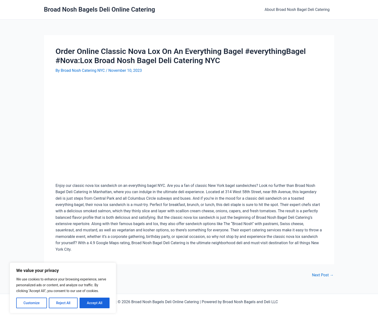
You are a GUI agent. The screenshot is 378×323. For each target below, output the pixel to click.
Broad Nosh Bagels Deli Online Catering (99, 9)
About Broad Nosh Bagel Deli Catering (297, 9)
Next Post (323, 275)
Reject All (63, 303)
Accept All (94, 303)
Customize (31, 303)
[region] (63, 288)
